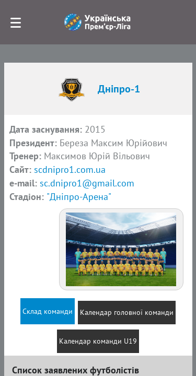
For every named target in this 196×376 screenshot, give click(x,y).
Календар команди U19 (98, 341)
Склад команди (47, 311)
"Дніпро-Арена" (79, 197)
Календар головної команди (127, 312)
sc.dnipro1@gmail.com (87, 183)
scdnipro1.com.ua (70, 169)
